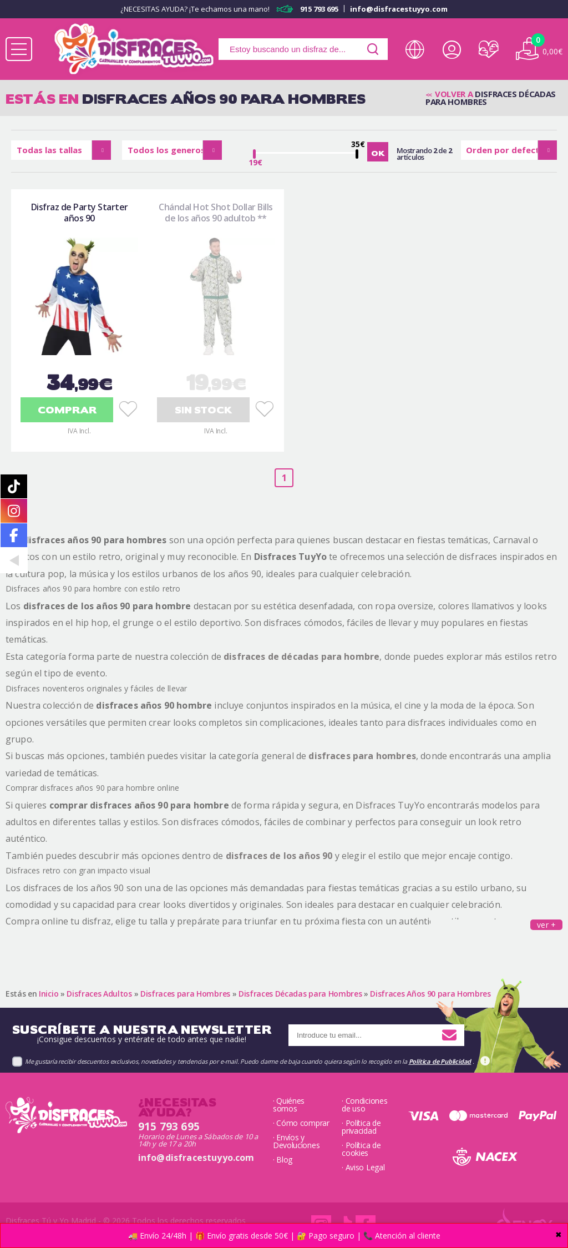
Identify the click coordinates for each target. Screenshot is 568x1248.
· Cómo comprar (301, 1123)
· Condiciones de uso (364, 1105)
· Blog (282, 1160)
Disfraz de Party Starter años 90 (79, 212)
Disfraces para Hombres (185, 993)
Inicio (48, 993)
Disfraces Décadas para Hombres (300, 993)
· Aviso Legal (363, 1167)
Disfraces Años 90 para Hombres (430, 993)
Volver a (454, 93)
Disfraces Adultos (99, 993)
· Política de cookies (361, 1149)
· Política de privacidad (361, 1127)
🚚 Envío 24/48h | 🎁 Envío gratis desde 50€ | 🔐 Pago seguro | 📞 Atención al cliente (284, 1235)
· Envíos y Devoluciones (296, 1141)
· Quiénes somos (289, 1105)
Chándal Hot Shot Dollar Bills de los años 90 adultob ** (216, 212)
